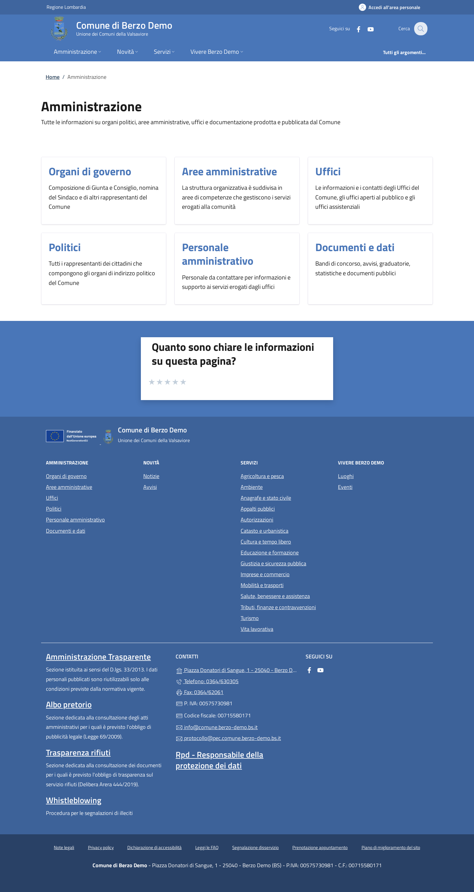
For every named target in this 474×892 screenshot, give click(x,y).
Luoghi (346, 476)
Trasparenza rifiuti (78, 752)
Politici (65, 247)
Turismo (250, 618)
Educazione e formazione (270, 552)
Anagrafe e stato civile (266, 498)
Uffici (328, 171)
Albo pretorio (69, 704)
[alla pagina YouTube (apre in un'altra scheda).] (366, 28)
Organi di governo (90, 171)
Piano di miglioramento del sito (391, 847)
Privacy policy (101, 847)
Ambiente (252, 487)
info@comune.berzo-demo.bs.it (217, 727)
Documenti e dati (354, 247)
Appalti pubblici (258, 509)
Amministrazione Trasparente (98, 656)
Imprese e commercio (265, 574)
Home (53, 77)
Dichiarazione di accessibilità (154, 847)
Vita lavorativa (257, 629)
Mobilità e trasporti (262, 585)
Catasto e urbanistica (264, 531)
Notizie (151, 476)
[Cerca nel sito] (420, 28)
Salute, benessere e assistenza (275, 596)
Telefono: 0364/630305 (207, 681)
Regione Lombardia (66, 7)
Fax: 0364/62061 (199, 692)
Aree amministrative (229, 171)
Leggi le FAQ (207, 847)
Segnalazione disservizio (255, 847)
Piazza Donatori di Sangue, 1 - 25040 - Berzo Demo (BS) (237, 669)
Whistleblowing (73, 800)
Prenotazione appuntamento (320, 847)
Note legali (64, 847)
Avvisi (150, 487)
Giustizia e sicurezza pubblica (273, 563)
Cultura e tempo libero (266, 542)
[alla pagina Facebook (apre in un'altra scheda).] (354, 28)
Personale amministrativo (217, 254)
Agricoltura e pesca (262, 476)
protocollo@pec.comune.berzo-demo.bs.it (228, 738)
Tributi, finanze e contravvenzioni (278, 607)
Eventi (345, 487)
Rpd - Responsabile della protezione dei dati (219, 760)
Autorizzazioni (257, 519)
